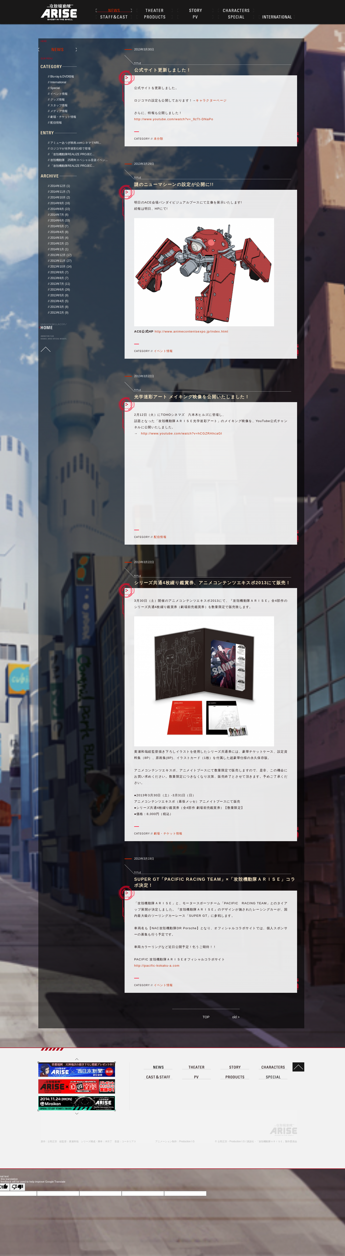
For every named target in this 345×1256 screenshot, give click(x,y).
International (58, 82)
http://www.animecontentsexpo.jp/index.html (192, 331)
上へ (77, 1145)
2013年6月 (57, 289)
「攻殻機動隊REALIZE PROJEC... (72, 154)
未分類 (158, 138)
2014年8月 (57, 209)
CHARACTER (236, 10)
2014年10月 (58, 197)
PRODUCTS (154, 16)
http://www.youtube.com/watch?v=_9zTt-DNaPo (173, 119)
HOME (47, 327)
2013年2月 (57, 312)
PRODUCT (234, 1163)
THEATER (154, 10)
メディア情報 (59, 111)
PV (195, 16)
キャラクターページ (211, 100)
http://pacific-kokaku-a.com (157, 965)
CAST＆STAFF (113, 16)
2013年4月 (57, 301)
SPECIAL (236, 16)
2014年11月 (58, 191)
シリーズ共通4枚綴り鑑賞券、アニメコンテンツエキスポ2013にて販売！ (212, 582)
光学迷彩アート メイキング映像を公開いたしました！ (192, 396)
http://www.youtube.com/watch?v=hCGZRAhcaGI (181, 433)
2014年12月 (58, 186)
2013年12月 (58, 255)
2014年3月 (57, 237)
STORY (195, 10)
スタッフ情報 (59, 105)
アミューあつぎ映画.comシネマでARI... (75, 142)
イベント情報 (59, 93)
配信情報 (56, 122)
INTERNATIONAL (276, 16)
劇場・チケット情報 (63, 117)
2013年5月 (57, 295)
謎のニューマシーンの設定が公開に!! (174, 184)
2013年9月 (57, 272)
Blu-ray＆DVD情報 (62, 76)
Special (55, 88)
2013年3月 (57, 307)
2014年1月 (57, 249)
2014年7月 (57, 214)
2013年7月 (57, 284)
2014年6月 (57, 220)
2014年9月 (57, 203)
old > (236, 1017)
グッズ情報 (57, 99)
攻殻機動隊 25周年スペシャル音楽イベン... (79, 160)
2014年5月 (57, 226)
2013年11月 (58, 260)
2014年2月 (57, 243)
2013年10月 (58, 266)
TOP (206, 1017)
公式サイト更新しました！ (162, 70)
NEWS (113, 10)
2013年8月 (57, 278)
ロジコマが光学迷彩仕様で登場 (70, 148)
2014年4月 (57, 232)
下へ (77, 1200)
